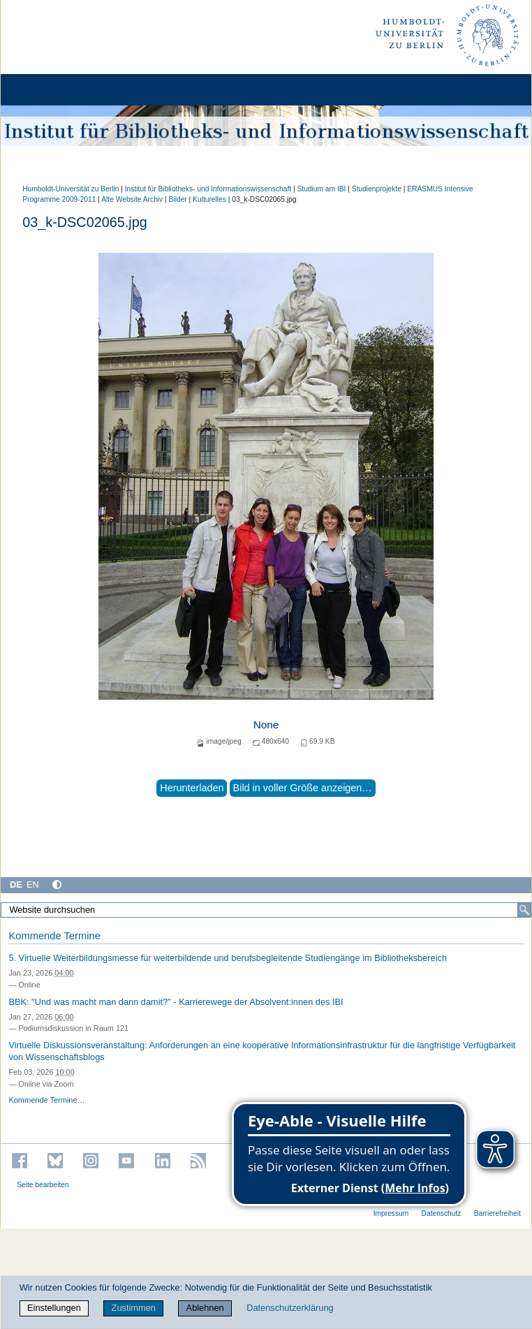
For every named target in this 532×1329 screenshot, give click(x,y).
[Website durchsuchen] (266, 910)
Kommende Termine (54, 935)
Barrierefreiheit (497, 1213)
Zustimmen (134, 1307)
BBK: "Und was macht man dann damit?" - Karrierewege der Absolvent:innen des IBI (175, 1002)
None (266, 724)
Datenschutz (441, 1213)
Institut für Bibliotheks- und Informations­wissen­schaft (208, 189)
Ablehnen (205, 1307)
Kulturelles (209, 199)
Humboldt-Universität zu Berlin (70, 189)
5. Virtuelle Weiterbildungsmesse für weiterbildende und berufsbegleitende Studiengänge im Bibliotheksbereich (227, 958)
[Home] (50, 89)
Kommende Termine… (46, 1100)
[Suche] (524, 910)
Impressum (391, 1213)
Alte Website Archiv (132, 199)
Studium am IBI (321, 189)
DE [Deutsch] (16, 884)
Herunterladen (191, 787)
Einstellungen (54, 1307)
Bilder (178, 199)
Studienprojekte (376, 189)
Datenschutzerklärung (289, 1307)
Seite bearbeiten (43, 1185)
